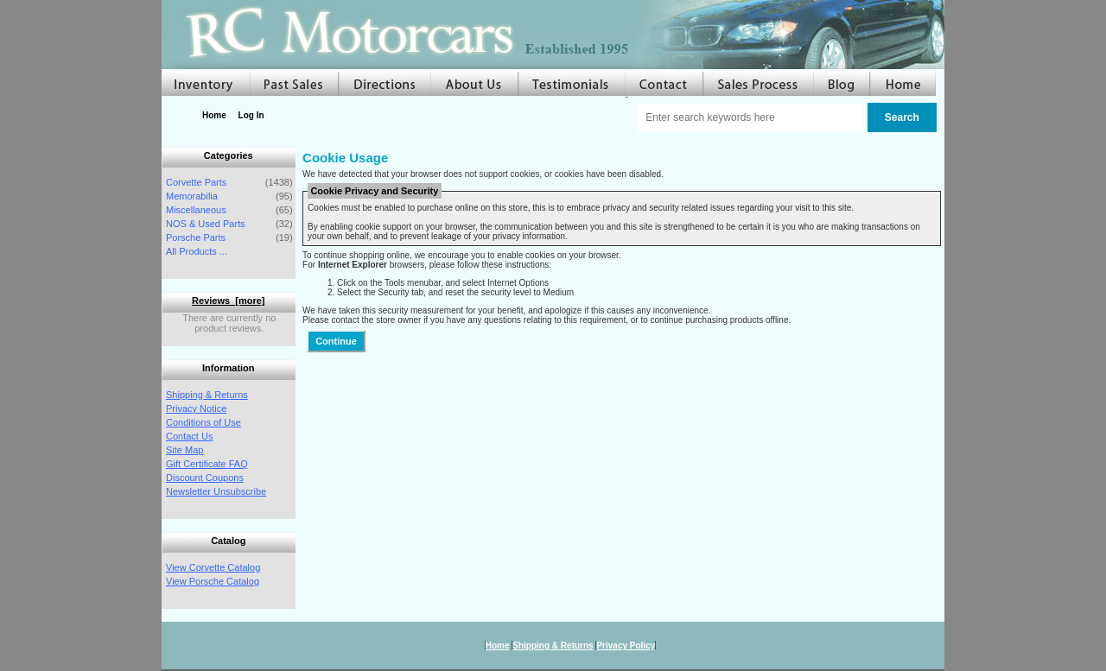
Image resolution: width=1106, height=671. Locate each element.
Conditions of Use (203, 422)
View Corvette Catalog (213, 567)
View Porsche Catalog (212, 581)
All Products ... (196, 251)
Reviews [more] (228, 300)
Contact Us (189, 436)
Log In (251, 115)
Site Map (184, 450)
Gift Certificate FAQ (207, 464)
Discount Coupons (205, 477)
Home (214, 115)
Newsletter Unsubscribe (216, 491)
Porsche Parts (196, 237)
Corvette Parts (196, 182)
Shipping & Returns (207, 394)
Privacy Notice (196, 408)
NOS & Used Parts (205, 223)
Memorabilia (192, 196)
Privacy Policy (625, 645)
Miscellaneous (196, 210)
